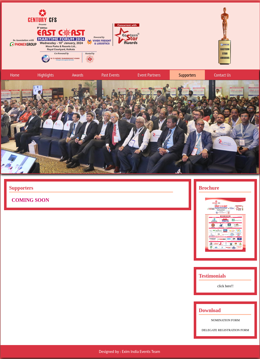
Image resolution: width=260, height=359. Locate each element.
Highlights (46, 75)
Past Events (110, 76)
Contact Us (222, 75)
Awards (77, 76)
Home (14, 75)
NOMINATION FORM (225, 320)
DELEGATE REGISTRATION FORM (225, 330)
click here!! (225, 286)
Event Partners (149, 75)
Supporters (187, 75)
